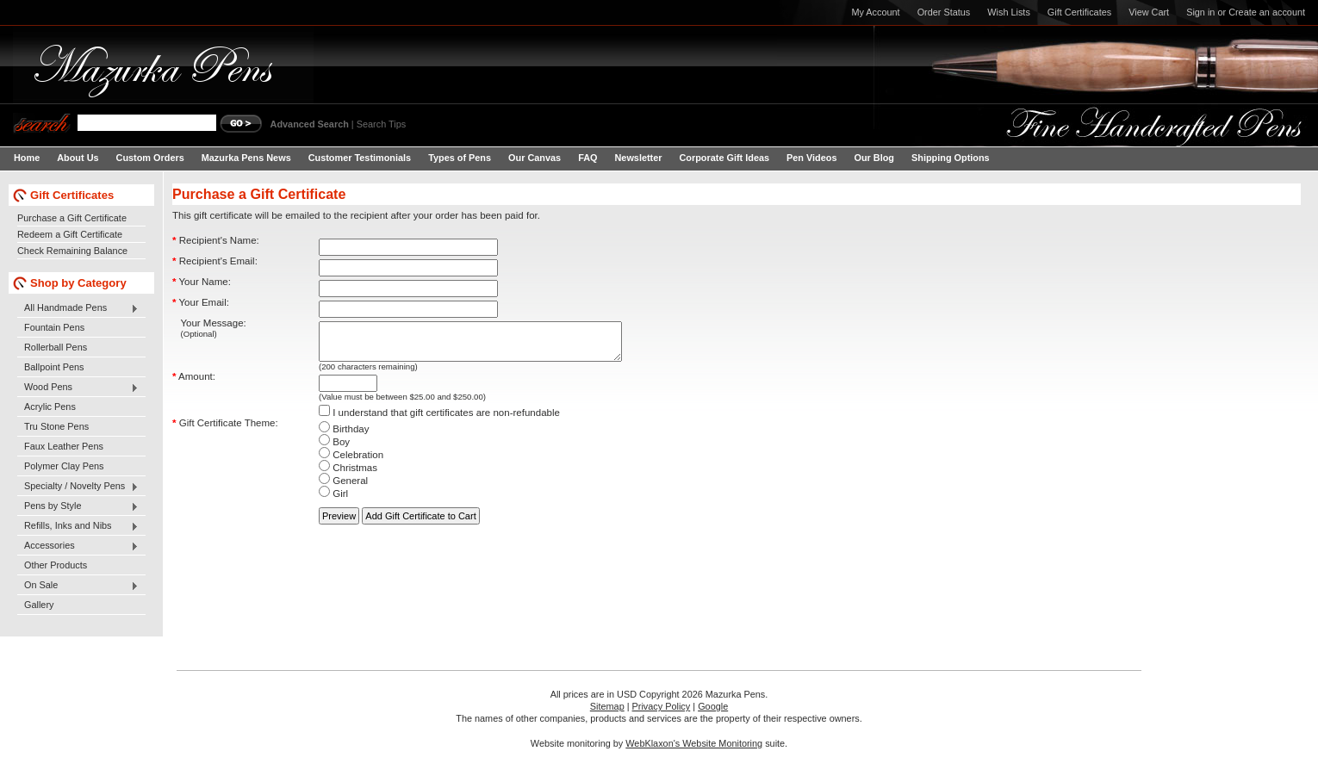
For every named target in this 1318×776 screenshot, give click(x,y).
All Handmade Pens (78, 308)
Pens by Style (78, 506)
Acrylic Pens (50, 406)
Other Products (55, 565)
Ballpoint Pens (54, 367)
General (343, 488)
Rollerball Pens (55, 347)
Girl (333, 501)
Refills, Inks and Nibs (78, 526)
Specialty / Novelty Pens (78, 487)
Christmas (348, 475)
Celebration (351, 462)
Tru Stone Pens (56, 426)
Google (713, 706)
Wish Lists (1008, 12)
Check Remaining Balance (72, 250)
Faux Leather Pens (63, 446)
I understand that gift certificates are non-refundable (439, 420)
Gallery (38, 604)
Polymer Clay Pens (63, 466)
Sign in (1200, 12)
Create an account (1266, 12)
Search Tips (381, 124)
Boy (334, 449)
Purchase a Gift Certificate (72, 218)
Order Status (944, 12)
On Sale (78, 586)
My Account (875, 12)
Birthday (344, 436)
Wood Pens (78, 388)
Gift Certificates (1079, 12)
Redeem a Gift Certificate (69, 234)
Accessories (78, 546)
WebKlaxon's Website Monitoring (693, 743)
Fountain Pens (54, 327)
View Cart (1148, 12)
